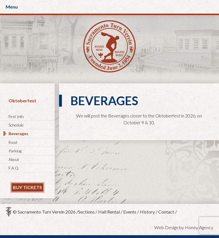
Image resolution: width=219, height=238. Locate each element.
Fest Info (16, 116)
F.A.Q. (14, 167)
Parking (15, 150)
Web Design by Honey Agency (183, 227)
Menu (12, 6)
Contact (166, 211)
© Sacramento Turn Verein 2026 (44, 211)
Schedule (16, 125)
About (14, 159)
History (147, 211)
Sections (86, 211)
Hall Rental (109, 211)
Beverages (18, 133)
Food (13, 142)
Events (129, 211)
